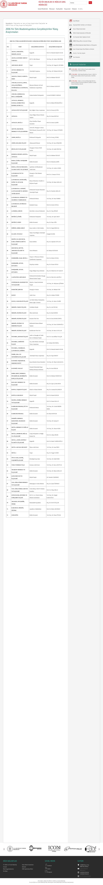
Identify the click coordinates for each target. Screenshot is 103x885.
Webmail (24, 867)
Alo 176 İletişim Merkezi (85, 876)
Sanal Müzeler (74, 20)
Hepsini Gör (74, 87)
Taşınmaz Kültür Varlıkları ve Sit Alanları (80, 24)
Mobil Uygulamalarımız (8, 869)
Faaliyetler (59, 9)
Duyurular (67, 9)
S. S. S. (80, 9)
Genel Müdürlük (43, 9)
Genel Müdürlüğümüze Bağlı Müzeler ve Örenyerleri (83, 45)
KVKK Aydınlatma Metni (27, 869)
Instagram (48, 872)
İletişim (74, 9)
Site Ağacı (5, 871)
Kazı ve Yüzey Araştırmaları (77, 28)
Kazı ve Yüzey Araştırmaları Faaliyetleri (34, 23)
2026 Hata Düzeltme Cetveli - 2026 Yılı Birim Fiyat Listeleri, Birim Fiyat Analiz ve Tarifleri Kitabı (84, 75)
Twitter (47, 869)
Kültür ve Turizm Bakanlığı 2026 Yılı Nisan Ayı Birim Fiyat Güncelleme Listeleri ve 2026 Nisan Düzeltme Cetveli (83, 82)
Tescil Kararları (74, 57)
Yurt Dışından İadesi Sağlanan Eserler (79, 36)
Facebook (48, 865)
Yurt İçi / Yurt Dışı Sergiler (77, 53)
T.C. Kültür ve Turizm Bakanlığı (10, 864)
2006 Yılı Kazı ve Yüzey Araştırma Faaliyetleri (19, 25)
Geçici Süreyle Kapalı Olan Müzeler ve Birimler (81, 49)
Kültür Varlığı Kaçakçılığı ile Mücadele (80, 32)
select (87, 3)
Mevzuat (52, 9)
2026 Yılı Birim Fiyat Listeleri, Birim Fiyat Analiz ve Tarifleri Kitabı (83, 69)
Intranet (5, 867)
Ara (90, 3)
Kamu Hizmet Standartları (28, 864)
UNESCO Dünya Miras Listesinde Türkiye (80, 41)
